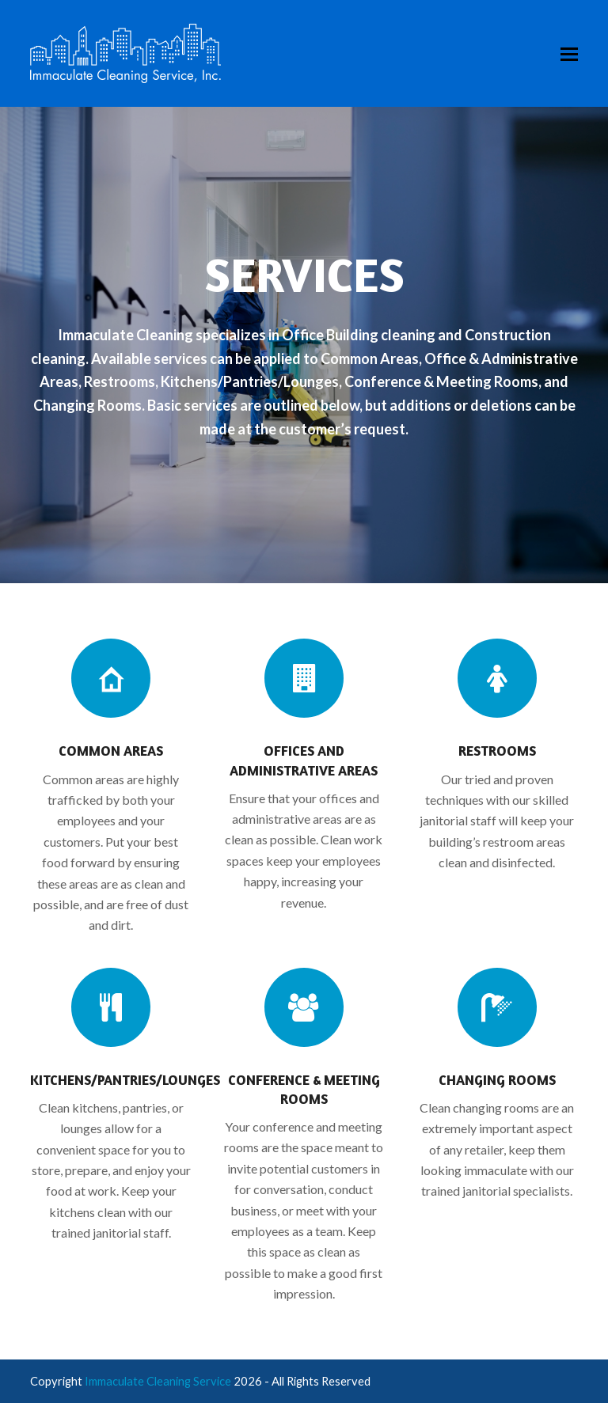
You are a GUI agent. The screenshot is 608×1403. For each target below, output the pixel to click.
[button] (569, 54)
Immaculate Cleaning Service (158, 1381)
